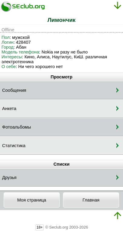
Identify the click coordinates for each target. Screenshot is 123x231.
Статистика (13, 145)
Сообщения (14, 90)
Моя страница (31, 200)
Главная (90, 200)
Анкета (9, 108)
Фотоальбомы (16, 127)
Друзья (9, 177)
